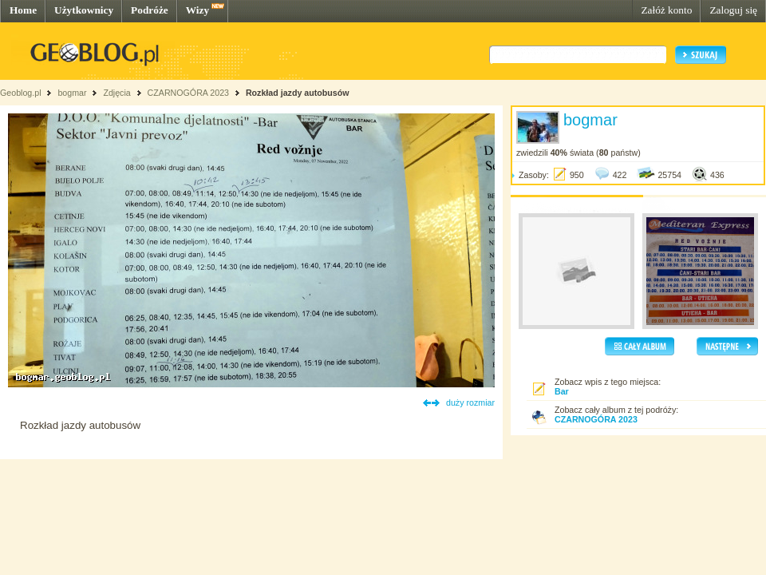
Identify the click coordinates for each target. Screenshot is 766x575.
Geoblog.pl (20, 92)
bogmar (71, 92)
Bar (562, 391)
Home (23, 10)
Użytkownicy (83, 10)
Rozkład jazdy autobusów (297, 92)
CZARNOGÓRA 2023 (189, 92)
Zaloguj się (733, 10)
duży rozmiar (470, 402)
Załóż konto (666, 10)
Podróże (149, 10)
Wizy (197, 10)
